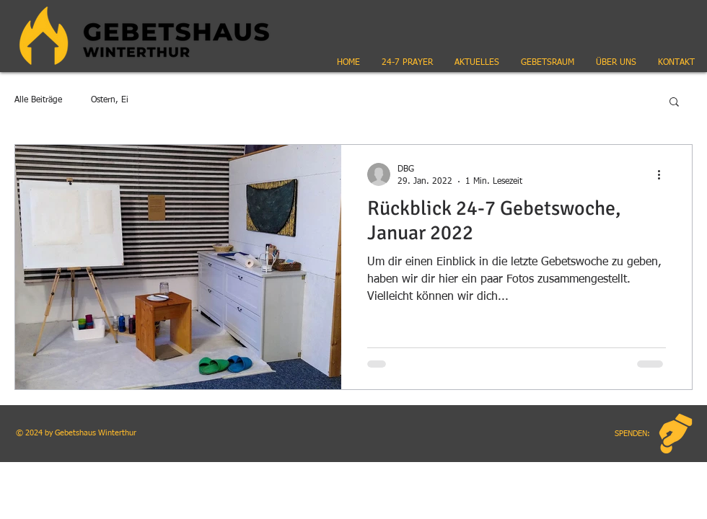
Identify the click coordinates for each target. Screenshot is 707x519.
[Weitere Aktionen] (663, 174)
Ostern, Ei (109, 100)
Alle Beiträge (38, 100)
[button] (477, 62)
